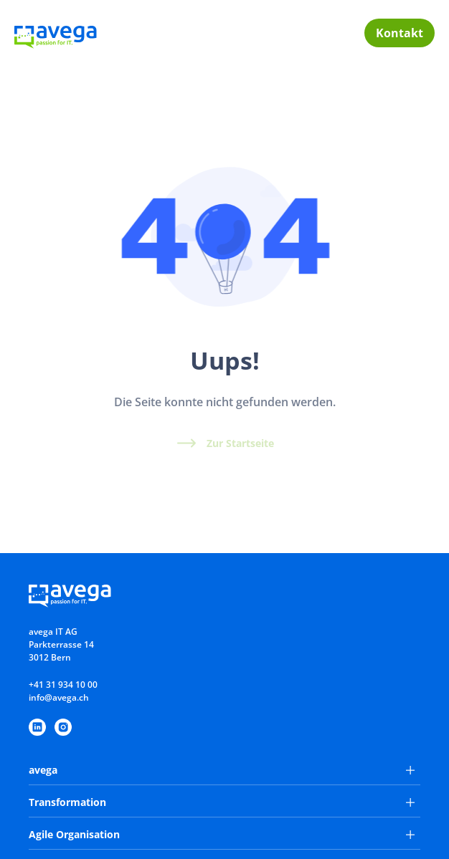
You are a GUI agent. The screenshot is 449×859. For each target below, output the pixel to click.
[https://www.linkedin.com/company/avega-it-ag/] (37, 727)
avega (222, 770)
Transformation (222, 802)
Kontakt (399, 33)
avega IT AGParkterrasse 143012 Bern (61, 644)
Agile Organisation (222, 834)
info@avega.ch (59, 697)
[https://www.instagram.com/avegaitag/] (63, 727)
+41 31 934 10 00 (63, 684)
